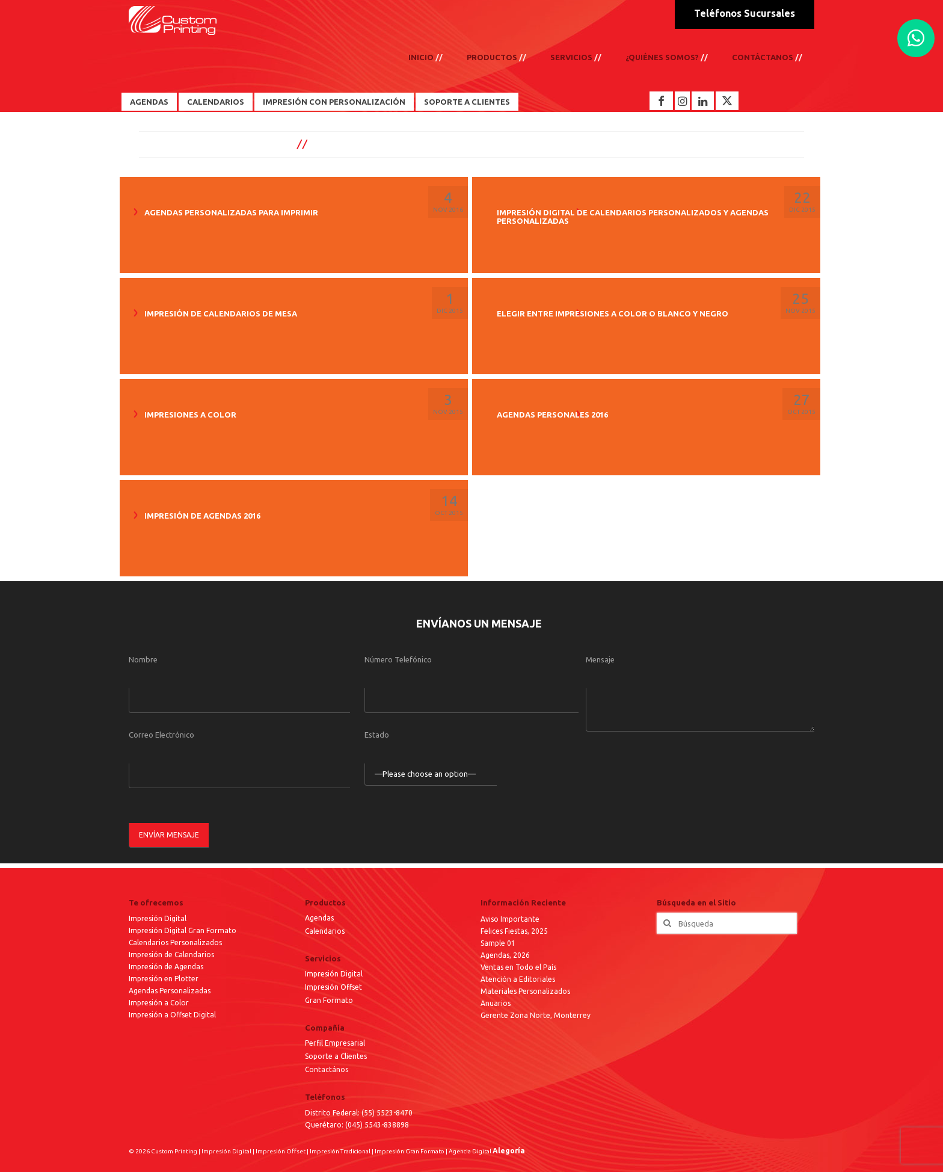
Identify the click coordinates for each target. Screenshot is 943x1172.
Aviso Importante (510, 919)
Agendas (149, 101)
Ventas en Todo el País (518, 967)
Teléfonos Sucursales (744, 13)
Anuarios (496, 1003)
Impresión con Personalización (334, 101)
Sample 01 (498, 943)
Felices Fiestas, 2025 (514, 931)
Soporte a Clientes (467, 101)
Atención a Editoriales (518, 979)
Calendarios (215, 101)
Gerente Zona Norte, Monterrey (536, 1015)
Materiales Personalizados (525, 991)
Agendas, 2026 (505, 955)
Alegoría (509, 1151)
